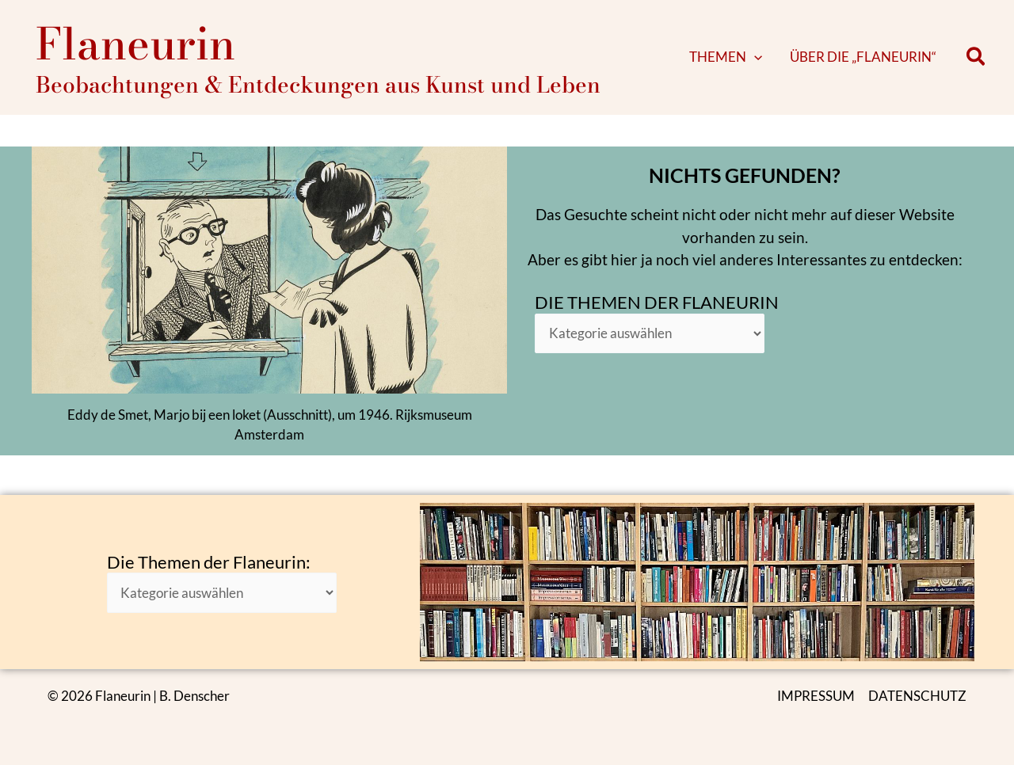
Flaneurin (135, 49)
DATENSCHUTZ (917, 695)
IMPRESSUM (816, 695)
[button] (772, 63)
